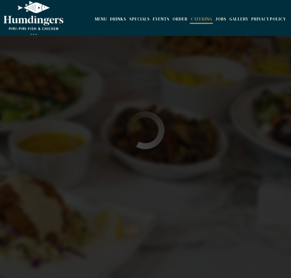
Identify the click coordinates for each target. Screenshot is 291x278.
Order (180, 19)
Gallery (238, 19)
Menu (101, 19)
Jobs (220, 19)
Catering (201, 19)
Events (161, 19)
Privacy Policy (268, 19)
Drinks (118, 19)
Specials (139, 19)
